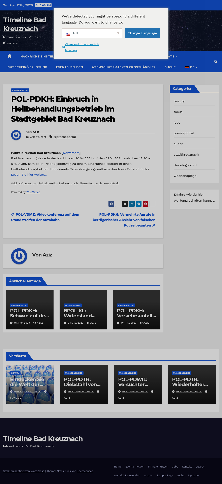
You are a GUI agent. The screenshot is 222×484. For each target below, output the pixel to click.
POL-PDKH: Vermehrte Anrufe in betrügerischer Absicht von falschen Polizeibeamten (124, 219)
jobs (177, 122)
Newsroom (71, 153)
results (148, 475)
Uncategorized (185, 165)
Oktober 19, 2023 (81, 391)
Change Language (142, 33)
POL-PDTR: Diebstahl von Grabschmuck (80, 384)
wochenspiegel (185, 176)
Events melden (69, 67)
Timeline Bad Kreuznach (43, 439)
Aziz (36, 132)
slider (178, 144)
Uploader (194, 475)
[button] (215, 62)
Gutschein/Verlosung (27, 67)
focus (178, 112)
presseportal (20, 90)
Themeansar (85, 471)
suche (170, 67)
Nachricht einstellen (40, 56)
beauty (179, 101)
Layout (200, 466)
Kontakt (187, 466)
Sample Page (165, 475)
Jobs (175, 466)
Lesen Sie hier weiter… (29, 174)
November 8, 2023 (27, 391)
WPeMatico (33, 192)
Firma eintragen (158, 466)
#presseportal (65, 137)
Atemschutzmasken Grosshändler (124, 67)
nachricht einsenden (127, 475)
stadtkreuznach (186, 154)
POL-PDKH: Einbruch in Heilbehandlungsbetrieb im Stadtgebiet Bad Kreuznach (63, 109)
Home (118, 466)
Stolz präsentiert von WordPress (24, 471)
